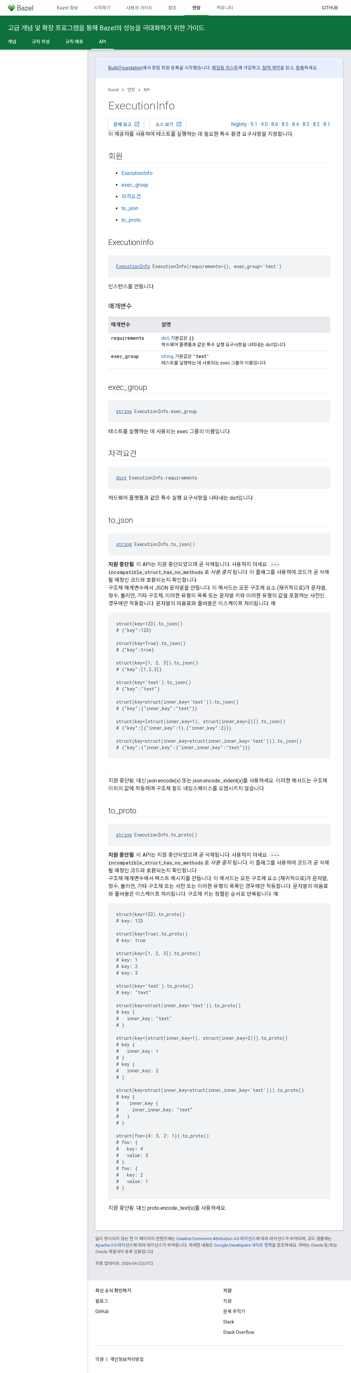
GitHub (330, 7)
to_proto (131, 220)
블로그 (101, 1301)
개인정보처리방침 (127, 1359)
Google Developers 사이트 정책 (243, 1245)
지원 (227, 1301)
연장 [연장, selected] (196, 7)
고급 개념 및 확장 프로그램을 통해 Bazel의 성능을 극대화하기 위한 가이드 (106, 28)
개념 (12, 41)
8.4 (295, 124)
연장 (131, 89)
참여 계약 (271, 67)
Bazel (113, 89)
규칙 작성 (41, 41)
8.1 (326, 124)
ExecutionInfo (137, 173)
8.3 (306, 124)
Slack (228, 1321)
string (167, 356)
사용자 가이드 (139, 7)
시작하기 (102, 7)
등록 (300, 67)
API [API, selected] (102, 41)
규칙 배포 (74, 41)
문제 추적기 (234, 1311)
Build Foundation (125, 67)
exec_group (134, 185)
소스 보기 (168, 124)
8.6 (274, 124)
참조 (172, 7)
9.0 (264, 124)
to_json (129, 208)
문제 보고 (127, 124)
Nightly (239, 124)
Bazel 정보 (67, 7)
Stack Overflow (238, 1332)
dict (165, 338)
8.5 (285, 124)
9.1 (253, 124)
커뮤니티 (224, 7)
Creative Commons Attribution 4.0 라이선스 (216, 1238)
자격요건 (131, 196)
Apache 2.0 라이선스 (114, 1245)
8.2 (316, 124)
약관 (99, 1359)
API (146, 89)
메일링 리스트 (225, 67)
